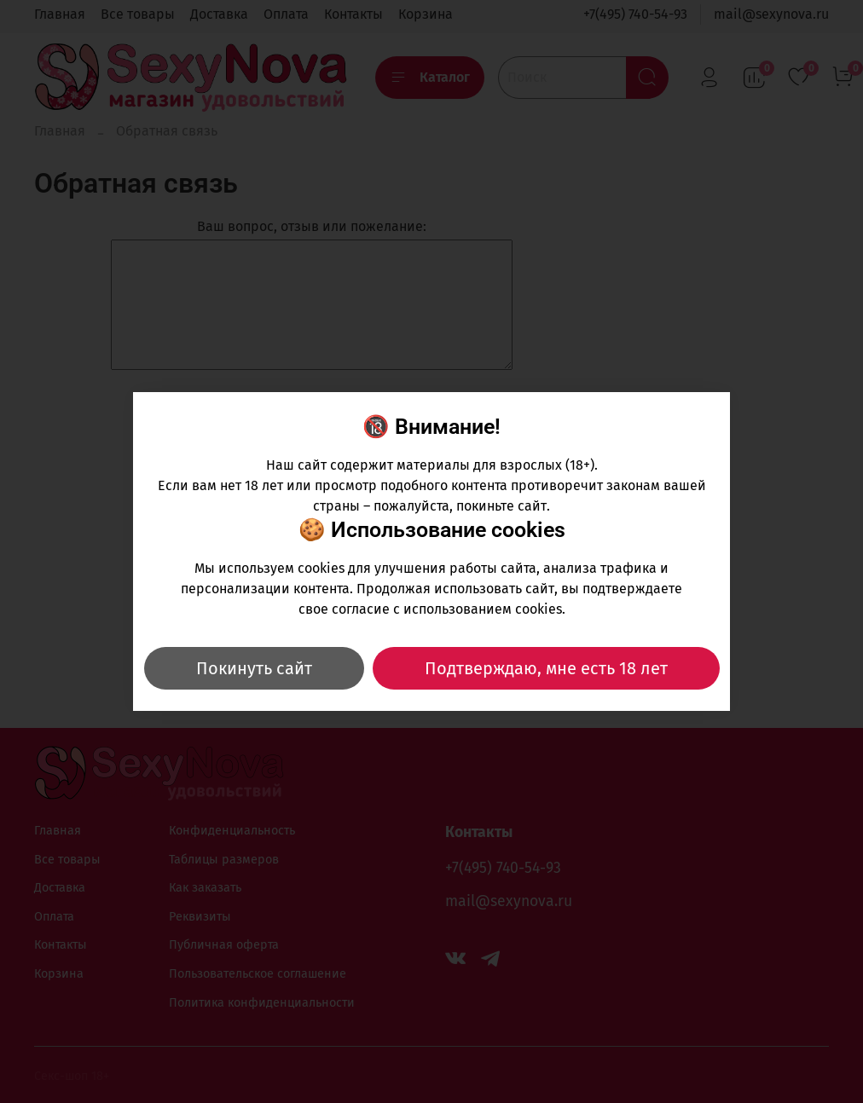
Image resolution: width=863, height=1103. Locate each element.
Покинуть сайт (254, 668)
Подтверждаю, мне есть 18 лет (546, 668)
